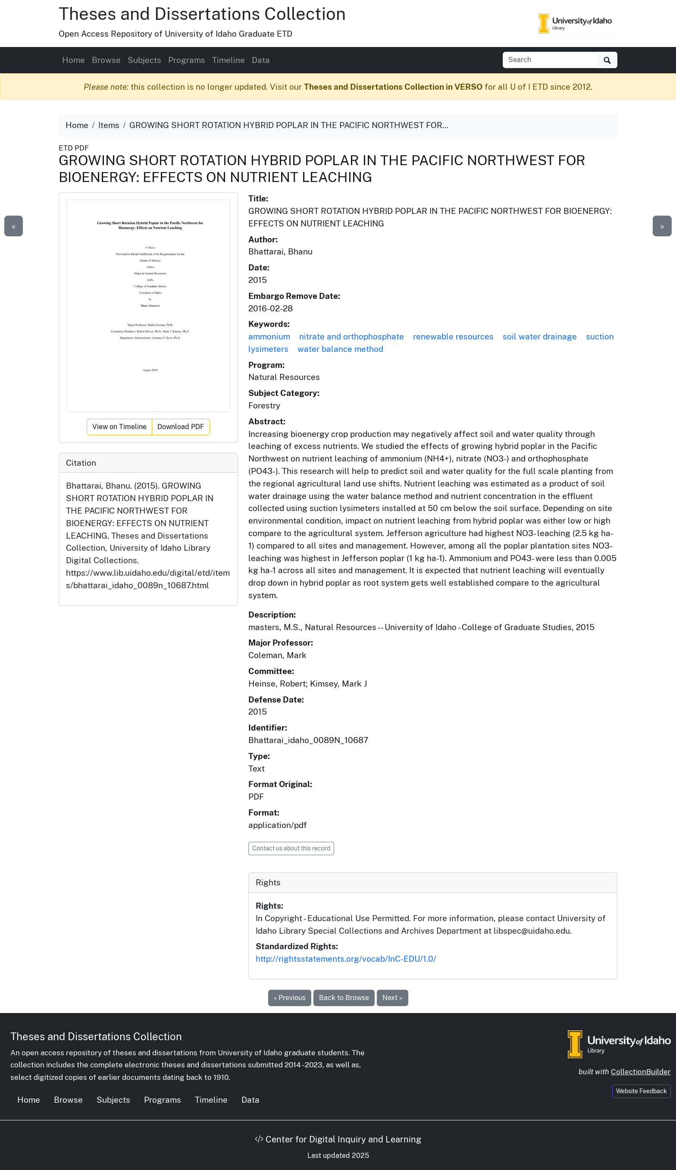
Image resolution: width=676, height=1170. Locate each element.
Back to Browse (344, 998)
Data (261, 60)
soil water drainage (540, 336)
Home (73, 60)
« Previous (290, 998)
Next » (392, 998)
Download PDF (180, 427)
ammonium (269, 336)
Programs (186, 60)
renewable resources (453, 336)
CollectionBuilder (641, 1071)
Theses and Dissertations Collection (202, 13)
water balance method (340, 349)
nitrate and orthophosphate (351, 336)
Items (108, 125)
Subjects (144, 60)
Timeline (228, 60)
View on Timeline (119, 427)
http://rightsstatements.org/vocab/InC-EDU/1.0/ (346, 958)
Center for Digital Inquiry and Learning (338, 1139)
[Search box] (550, 60)
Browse (106, 60)
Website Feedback (641, 1091)
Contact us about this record (291, 848)
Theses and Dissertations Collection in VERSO (393, 86)
